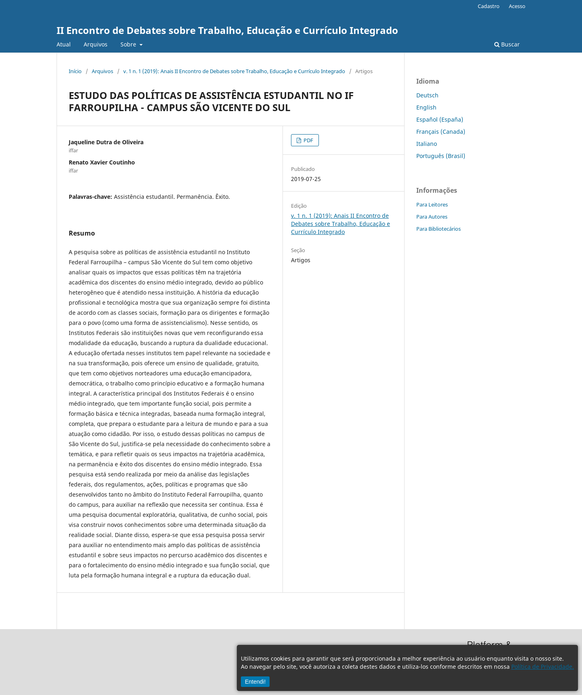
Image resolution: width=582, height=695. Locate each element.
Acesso (517, 6)
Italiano (426, 143)
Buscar (507, 44)
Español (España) (439, 119)
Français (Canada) (440, 131)
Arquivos (96, 44)
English (426, 107)
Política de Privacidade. (542, 666)
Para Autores (431, 216)
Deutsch (427, 95)
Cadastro (489, 6)
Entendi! (255, 681)
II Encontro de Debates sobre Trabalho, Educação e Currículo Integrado (227, 30)
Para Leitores (432, 204)
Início (75, 71)
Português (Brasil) (440, 156)
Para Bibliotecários (438, 228)
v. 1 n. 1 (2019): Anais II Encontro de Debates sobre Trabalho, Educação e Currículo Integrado (234, 71)
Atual (64, 44)
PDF (307, 140)
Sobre (129, 44)
